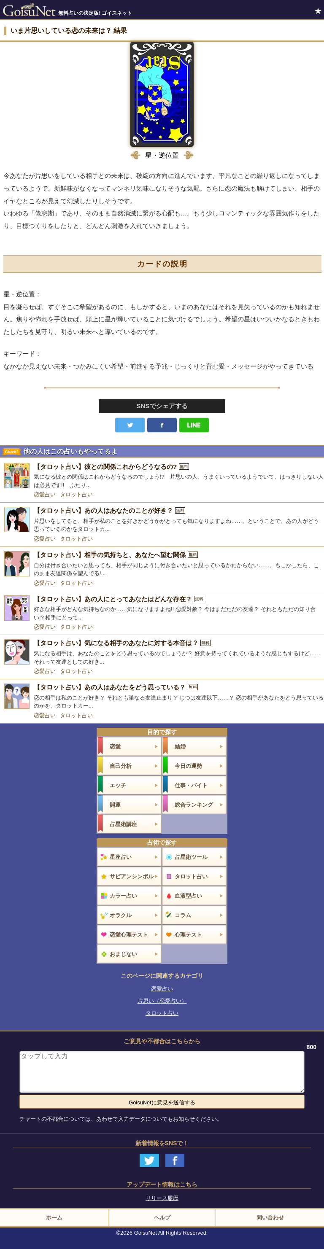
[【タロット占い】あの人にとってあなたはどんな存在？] (162, 608)
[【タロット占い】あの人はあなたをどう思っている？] (162, 697)
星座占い (121, 857)
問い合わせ (270, 1217)
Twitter (130, 425)
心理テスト (188, 934)
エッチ (118, 785)
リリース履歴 (162, 1198)
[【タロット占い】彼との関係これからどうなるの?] (162, 476)
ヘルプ (162, 1217)
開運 (115, 805)
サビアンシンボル (132, 876)
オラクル (121, 915)
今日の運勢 (188, 766)
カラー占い (123, 896)
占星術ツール (191, 857)
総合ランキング (194, 805)
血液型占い (188, 896)
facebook (162, 425)
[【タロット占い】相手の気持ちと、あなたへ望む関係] (162, 564)
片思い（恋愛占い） (162, 1001)
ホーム (54, 1217)
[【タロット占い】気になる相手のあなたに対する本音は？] (162, 652)
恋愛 (115, 746)
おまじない (123, 954)
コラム (183, 915)
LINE (194, 425)
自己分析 (121, 766)
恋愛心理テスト (129, 934)
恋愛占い (45, 494)
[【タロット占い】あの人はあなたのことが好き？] (162, 520)
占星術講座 (123, 824)
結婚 (180, 746)
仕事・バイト (191, 785)
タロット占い (76, 494)
